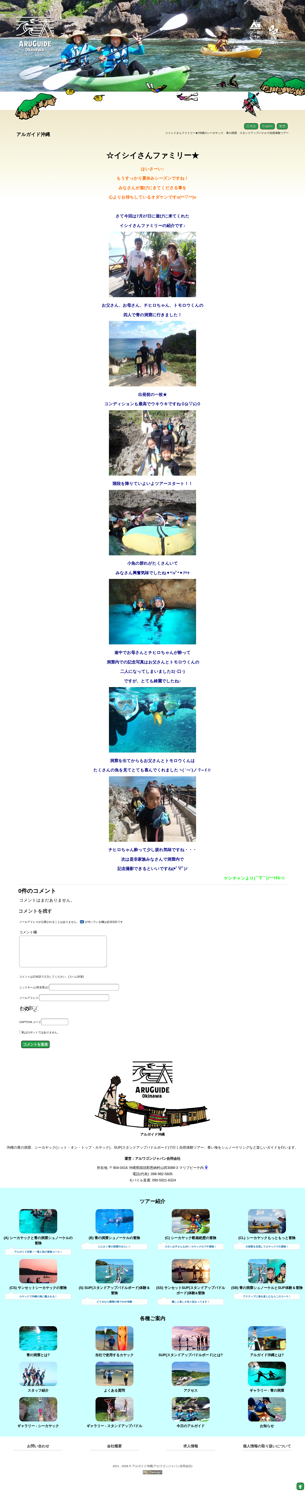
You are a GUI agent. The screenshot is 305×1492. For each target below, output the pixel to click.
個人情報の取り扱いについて (267, 1456)
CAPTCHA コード (30, 1031)
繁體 (282, 126)
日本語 (251, 126)
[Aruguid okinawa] (35, 37)
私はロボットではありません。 (41, 1041)
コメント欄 (28, 936)
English (267, 126)
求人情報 (190, 1456)
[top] (300, 1486)
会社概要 (114, 1456)
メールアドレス (28, 1007)
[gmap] (206, 1177)
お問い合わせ (38, 1456)
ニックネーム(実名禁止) (33, 997)
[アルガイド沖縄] (152, 1093)
